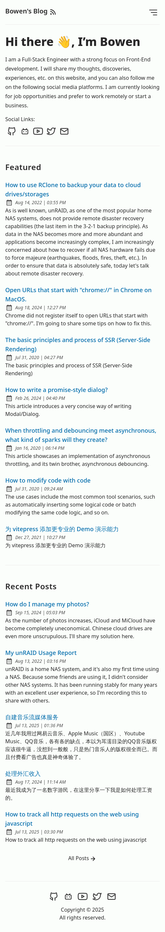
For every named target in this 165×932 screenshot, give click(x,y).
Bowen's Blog (27, 11)
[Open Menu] (153, 12)
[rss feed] (53, 11)
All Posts (82, 859)
